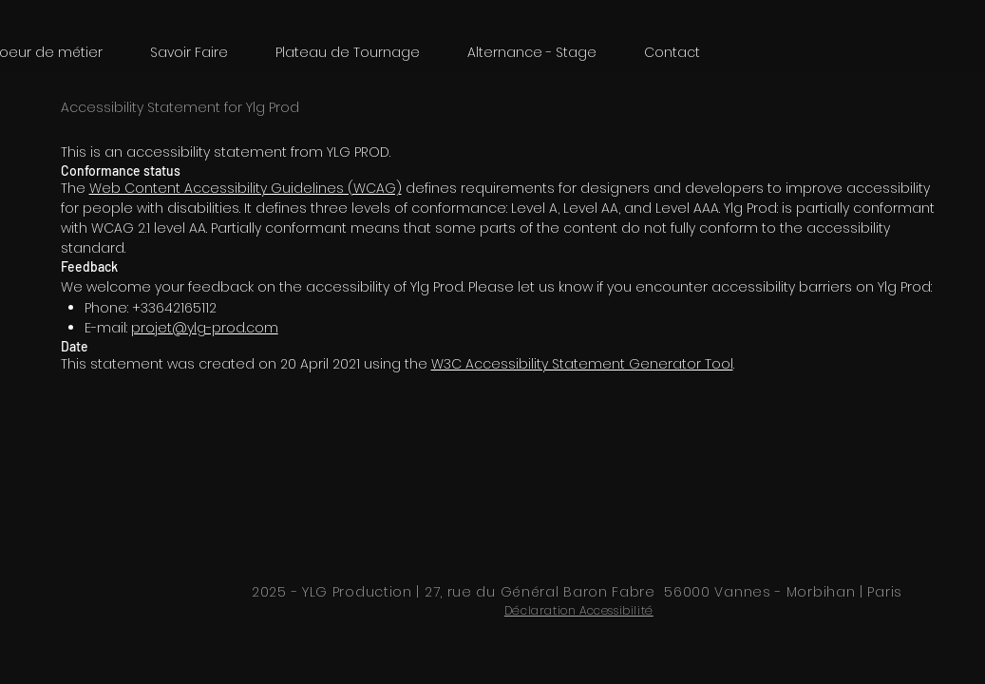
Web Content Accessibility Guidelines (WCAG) (245, 188)
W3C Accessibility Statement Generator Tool (582, 363)
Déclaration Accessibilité (579, 610)
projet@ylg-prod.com (204, 327)
